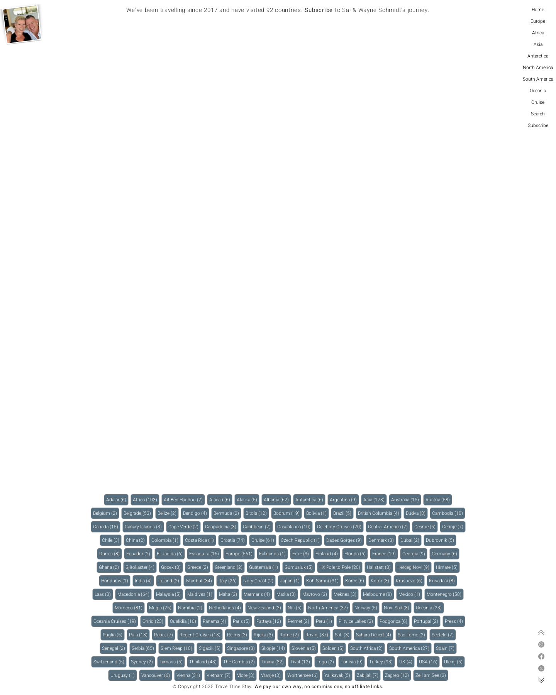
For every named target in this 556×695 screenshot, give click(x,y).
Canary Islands (144, 526)
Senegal (114, 648)
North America (538, 67)
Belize (168, 513)
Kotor (381, 580)
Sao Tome (412, 634)
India (144, 580)
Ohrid (154, 621)
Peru (325, 621)
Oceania (538, 90)
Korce (355, 580)
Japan (291, 580)
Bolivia (317, 513)
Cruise (537, 102)
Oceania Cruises (115, 621)
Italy (229, 580)
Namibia (191, 607)
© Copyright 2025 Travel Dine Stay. (213, 686)
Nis (296, 607)
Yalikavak (338, 675)
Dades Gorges (345, 540)
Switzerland (110, 661)
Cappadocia (222, 526)
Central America (389, 526)
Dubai (411, 540)
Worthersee (303, 675)
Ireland (169, 580)
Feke (301, 553)
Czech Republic (301, 540)
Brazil (343, 513)
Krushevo (410, 580)
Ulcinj (454, 661)
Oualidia (184, 621)
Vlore (247, 675)
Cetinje (454, 526)
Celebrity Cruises (340, 526)
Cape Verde (184, 526)
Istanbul (200, 580)
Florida (356, 553)
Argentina (344, 499)
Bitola (257, 513)
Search (538, 113)
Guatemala (264, 567)
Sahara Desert (374, 634)
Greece (198, 567)
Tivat (301, 661)
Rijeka (264, 634)
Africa (538, 32)
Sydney (143, 661)
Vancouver (156, 675)
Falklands (273, 553)
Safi (343, 634)
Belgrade (138, 513)
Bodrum (287, 513)
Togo (326, 661)
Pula (139, 634)
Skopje (274, 648)
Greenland (230, 567)
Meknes (346, 594)
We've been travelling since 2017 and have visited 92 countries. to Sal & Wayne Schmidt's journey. (277, 10)
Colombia (166, 540)
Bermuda (227, 513)
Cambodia (448, 513)
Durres (110, 553)
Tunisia (353, 661)
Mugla (161, 607)
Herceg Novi (414, 567)
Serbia (144, 648)
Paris (242, 621)
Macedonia (134, 594)
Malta (229, 594)
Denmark (382, 540)
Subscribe (538, 125)
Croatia (233, 540)
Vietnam (220, 675)
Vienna (189, 675)
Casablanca (295, 526)
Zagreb (398, 675)
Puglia (114, 634)
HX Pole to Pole (341, 567)
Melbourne (378, 594)
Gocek (172, 567)
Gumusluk (300, 567)
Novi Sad (398, 607)
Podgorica (395, 621)
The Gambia (240, 661)
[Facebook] (541, 656)
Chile (112, 540)
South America (538, 79)
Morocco (130, 607)
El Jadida (171, 553)
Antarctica (537, 55)
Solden (334, 648)
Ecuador (139, 553)
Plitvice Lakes (357, 621)
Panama (216, 621)
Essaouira (205, 553)
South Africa (367, 648)
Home (538, 9)
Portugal (427, 621)
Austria (438, 499)
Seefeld (444, 634)
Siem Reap (178, 648)
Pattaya (269, 621)
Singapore (242, 648)
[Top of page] (541, 632)
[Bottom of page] (541, 680)
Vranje (272, 675)
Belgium (106, 513)
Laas (104, 594)
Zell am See (431, 675)
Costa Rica (200, 540)
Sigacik (211, 648)
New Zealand (265, 607)
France (385, 553)
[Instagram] (541, 644)
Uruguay (123, 675)
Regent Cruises (201, 634)
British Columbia (380, 513)
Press (455, 621)
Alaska (248, 499)
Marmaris (258, 594)
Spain (446, 648)
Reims (238, 634)
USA (429, 661)
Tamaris (172, 661)
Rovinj (318, 634)
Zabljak (369, 675)
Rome (290, 634)
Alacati (220, 499)
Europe (538, 21)
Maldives (201, 594)
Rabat (164, 634)
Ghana (110, 567)
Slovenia (305, 648)
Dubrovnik (441, 540)
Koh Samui (323, 580)
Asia (538, 44)
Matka (287, 594)
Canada (106, 526)
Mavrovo (315, 594)
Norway (367, 607)
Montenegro (445, 594)
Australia (406, 499)
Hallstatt (380, 567)
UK (407, 661)
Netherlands (226, 607)
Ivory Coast (259, 580)
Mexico (410, 594)
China (136, 540)
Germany (445, 553)
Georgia (414, 553)
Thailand (204, 661)
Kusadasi (443, 580)
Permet (300, 621)
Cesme (426, 526)
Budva (417, 513)
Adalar (117, 499)
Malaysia (169, 594)
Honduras (116, 580)
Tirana (273, 661)
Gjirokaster (141, 567)
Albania (277, 499)
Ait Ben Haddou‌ (184, 499)
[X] (541, 668)
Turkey (382, 661)
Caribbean (258, 526)
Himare (448, 567)
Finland (327, 553)
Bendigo (196, 513)
